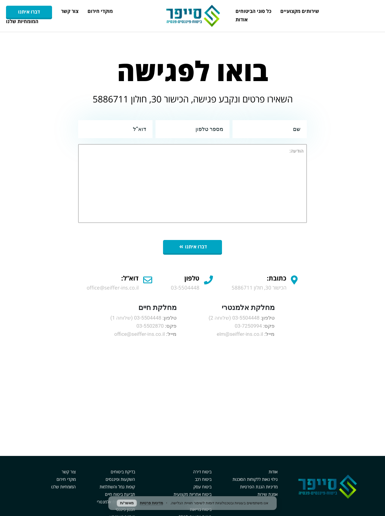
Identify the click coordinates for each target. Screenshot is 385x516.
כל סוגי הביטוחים (253, 11)
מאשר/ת (127, 502)
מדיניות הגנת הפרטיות (259, 487)
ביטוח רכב (203, 479)
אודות (242, 19)
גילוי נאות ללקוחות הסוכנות (255, 479)
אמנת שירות (267, 494)
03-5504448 (246, 318)
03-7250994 (248, 326)
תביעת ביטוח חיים (120, 494)
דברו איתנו (29, 11)
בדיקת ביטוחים (123, 472)
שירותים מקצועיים (299, 11)
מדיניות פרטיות (151, 503)
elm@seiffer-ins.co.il (240, 334)
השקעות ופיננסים (120, 479)
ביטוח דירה (202, 472)
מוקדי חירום (100, 11)
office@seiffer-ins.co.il (139, 334)
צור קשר (70, 11)
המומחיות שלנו (22, 21)
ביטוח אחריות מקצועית (192, 494)
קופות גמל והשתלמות (117, 487)
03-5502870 (150, 326)
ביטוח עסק (202, 487)
